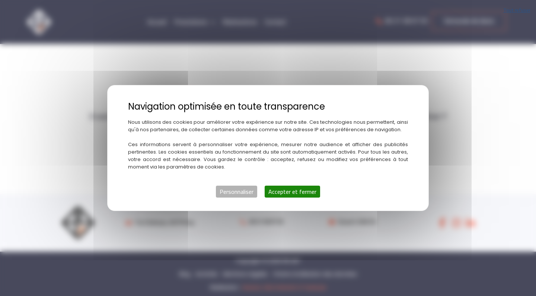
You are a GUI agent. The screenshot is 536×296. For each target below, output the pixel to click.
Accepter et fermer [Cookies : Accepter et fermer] (292, 191)
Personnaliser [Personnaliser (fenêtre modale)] (236, 191)
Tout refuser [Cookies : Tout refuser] (516, 10)
